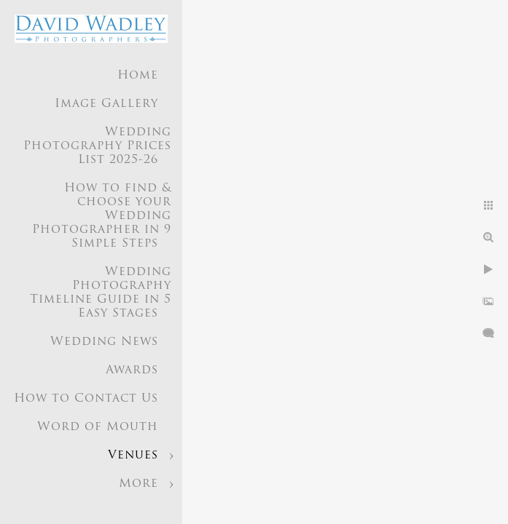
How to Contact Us (86, 399)
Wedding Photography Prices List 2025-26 (97, 146)
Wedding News (104, 342)
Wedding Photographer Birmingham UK (107, 497)
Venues (133, 455)
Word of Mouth (97, 427)
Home (137, 76)
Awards (132, 370)
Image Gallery (106, 104)
